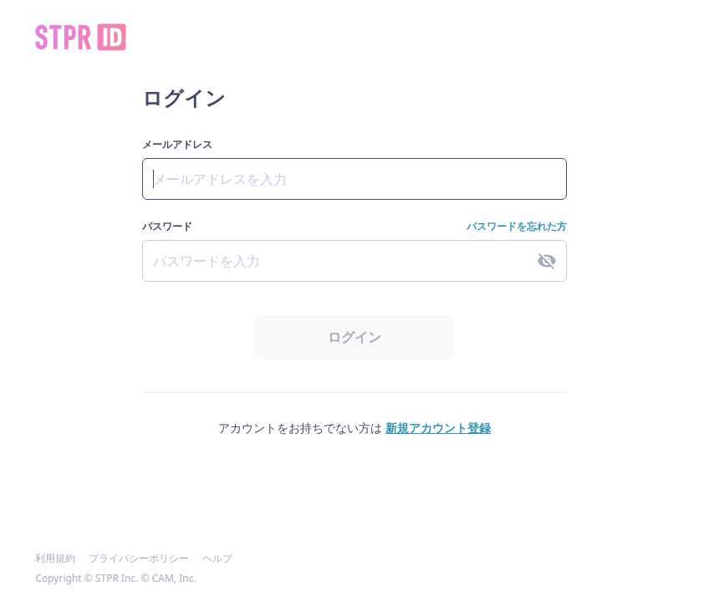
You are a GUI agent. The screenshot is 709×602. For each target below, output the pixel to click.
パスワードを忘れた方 (517, 226)
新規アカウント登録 (438, 428)
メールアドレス (177, 144)
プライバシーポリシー (139, 558)
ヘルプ (217, 558)
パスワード (167, 226)
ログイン (354, 337)
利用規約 (55, 558)
